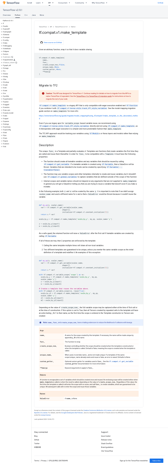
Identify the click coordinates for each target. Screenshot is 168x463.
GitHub (160, 3)
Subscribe (156, 461)
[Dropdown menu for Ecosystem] (70, 3)
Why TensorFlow (98, 3)
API (51, 27)
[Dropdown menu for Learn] (43, 3)
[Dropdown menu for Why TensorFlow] (107, 3)
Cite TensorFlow (107, 451)
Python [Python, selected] (17, 15)
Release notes (106, 440)
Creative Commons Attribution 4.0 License (97, 410)
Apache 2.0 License (40, 413)
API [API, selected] (49, 3)
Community (79, 3)
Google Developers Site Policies (72, 413)
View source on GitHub (51, 42)
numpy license (46, 415)
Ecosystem (62, 3)
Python (73, 27)
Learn (38, 3)
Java (34, 15)
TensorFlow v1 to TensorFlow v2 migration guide (94, 96)
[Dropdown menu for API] (53, 3)
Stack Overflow (106, 443)
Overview (7, 15)
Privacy (44, 461)
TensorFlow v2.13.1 (12, 10)
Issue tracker (106, 436)
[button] (15, 23)
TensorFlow (43, 27)
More (42, 15)
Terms (36, 461)
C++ (26, 15)
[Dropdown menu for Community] (87, 3)
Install (29, 3)
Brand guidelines (107, 447)
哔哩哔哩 (37, 447)
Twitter (37, 443)
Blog (35, 436)
